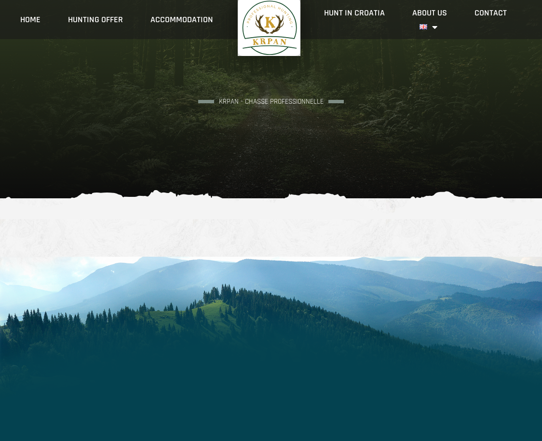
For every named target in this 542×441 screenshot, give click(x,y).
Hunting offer (95, 19)
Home (30, 19)
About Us (429, 12)
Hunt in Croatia (354, 12)
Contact (490, 12)
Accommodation (181, 19)
